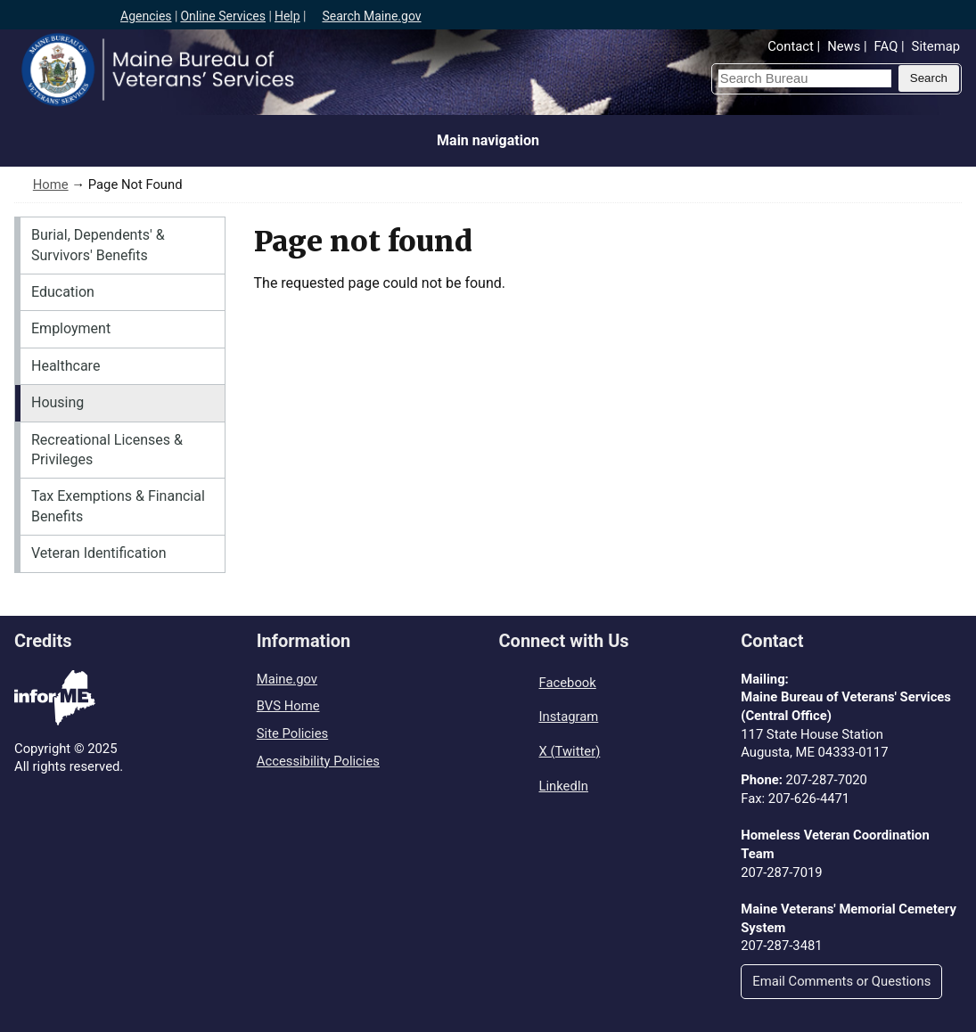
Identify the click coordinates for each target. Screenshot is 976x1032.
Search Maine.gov (371, 16)
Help (287, 16)
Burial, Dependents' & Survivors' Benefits (98, 244)
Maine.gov (287, 679)
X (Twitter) (570, 751)
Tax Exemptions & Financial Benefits (118, 505)
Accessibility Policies (318, 761)
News (843, 46)
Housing (57, 402)
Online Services (223, 16)
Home (51, 184)
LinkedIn (563, 786)
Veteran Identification (99, 553)
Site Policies (292, 733)
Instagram (569, 716)
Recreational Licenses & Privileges (107, 449)
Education (62, 291)
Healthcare (65, 365)
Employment (71, 328)
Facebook (567, 683)
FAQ (886, 46)
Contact (790, 46)
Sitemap (936, 46)
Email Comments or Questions (841, 981)
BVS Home (288, 706)
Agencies (146, 16)
